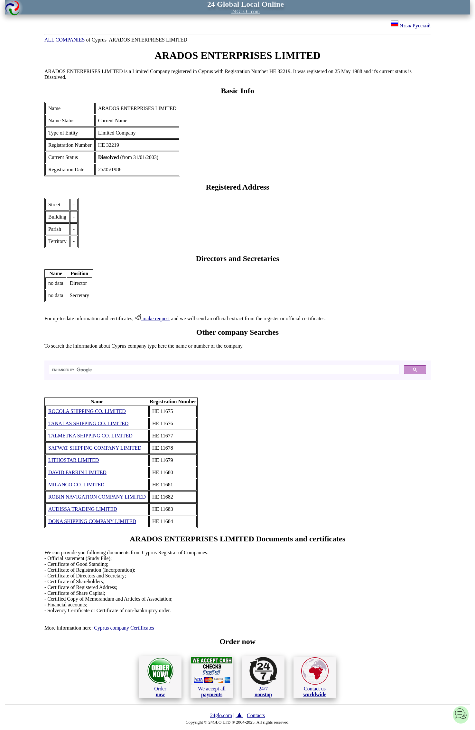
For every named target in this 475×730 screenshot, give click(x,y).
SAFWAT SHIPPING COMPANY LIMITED (95, 448)
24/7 (263, 677)
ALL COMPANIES (64, 39)
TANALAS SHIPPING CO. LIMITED (88, 423)
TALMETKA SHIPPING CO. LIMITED (90, 435)
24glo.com (221, 715)
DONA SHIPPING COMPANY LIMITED (92, 521)
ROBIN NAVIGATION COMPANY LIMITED (97, 497)
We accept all (211, 677)
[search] (223, 370)
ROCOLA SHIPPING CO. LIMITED (87, 411)
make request (152, 318)
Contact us (315, 677)
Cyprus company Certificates (124, 628)
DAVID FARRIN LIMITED (77, 472)
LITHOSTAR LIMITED (73, 460)
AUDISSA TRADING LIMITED (82, 509)
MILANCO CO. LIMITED (76, 484)
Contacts (256, 715)
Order (160, 677)
